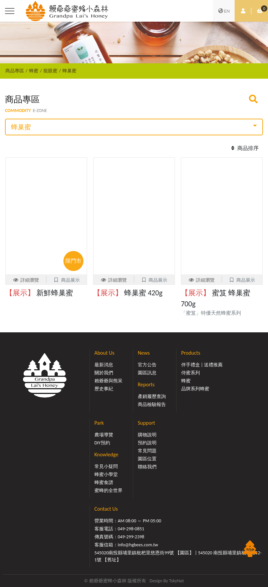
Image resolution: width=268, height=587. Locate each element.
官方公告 (147, 365)
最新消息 (103, 365)
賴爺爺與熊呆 (108, 381)
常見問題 (147, 451)
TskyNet (176, 581)
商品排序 (244, 148)
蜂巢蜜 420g (128, 292)
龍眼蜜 (50, 71)
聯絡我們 (147, 467)
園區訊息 (147, 373)
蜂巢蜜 (69, 71)
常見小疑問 (106, 466)
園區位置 (147, 459)
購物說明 (147, 435)
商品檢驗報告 (152, 404)
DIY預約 (102, 443)
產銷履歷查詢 (152, 396)
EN (224, 11)
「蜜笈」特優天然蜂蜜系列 (213, 313)
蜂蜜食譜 (103, 482)
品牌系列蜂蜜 (195, 389)
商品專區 (14, 71)
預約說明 (147, 443)
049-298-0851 (131, 529)
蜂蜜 (33, 71)
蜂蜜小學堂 (106, 474)
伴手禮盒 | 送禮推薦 (202, 365)
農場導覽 (103, 435)
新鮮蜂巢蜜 (39, 292)
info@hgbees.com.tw (138, 545)
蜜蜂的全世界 (108, 490)
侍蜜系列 (190, 373)
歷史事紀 (103, 389)
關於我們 (103, 373)
